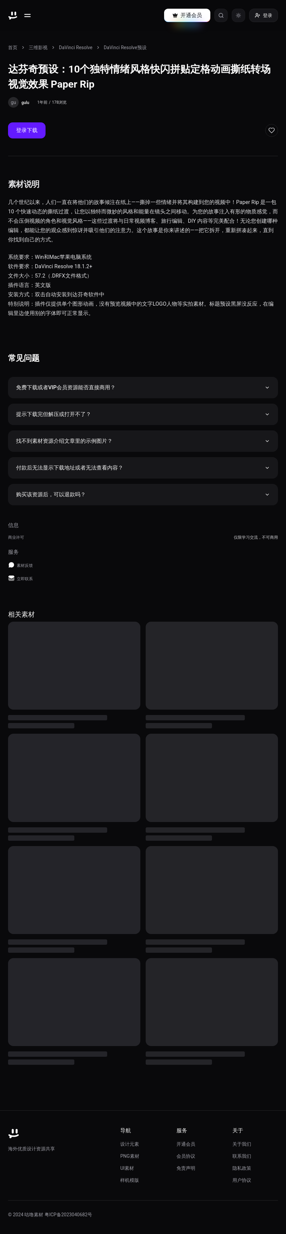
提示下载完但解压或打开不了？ (143, 414)
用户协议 (241, 1180)
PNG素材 (129, 1156)
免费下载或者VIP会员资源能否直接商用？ (143, 387)
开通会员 (185, 1144)
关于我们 (241, 1144)
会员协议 (185, 1156)
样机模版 (129, 1180)
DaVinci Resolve (75, 47)
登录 (263, 15)
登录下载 (27, 130)
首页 (12, 47)
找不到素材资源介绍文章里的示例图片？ (143, 441)
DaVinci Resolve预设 (125, 47)
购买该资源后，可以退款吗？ (143, 494)
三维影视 (38, 47)
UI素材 (127, 1168)
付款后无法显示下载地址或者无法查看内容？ (143, 468)
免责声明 (185, 1168)
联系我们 (241, 1156)
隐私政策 (241, 1168)
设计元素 (129, 1144)
